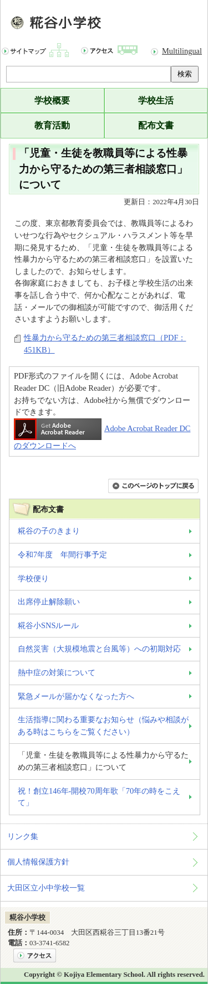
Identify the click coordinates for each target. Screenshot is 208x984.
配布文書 (156, 125)
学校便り (33, 578)
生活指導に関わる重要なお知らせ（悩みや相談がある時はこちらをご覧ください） (103, 725)
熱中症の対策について (56, 672)
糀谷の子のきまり (49, 530)
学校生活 (156, 100)
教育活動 (52, 125)
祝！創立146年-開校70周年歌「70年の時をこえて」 (99, 796)
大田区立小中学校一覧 (46, 887)
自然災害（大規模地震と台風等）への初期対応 (99, 648)
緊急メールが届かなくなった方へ (76, 696)
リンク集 (22, 836)
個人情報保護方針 (38, 861)
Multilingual (182, 50)
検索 (184, 74)
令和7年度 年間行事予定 (62, 554)
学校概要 (52, 100)
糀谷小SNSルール (48, 625)
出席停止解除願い (49, 601)
